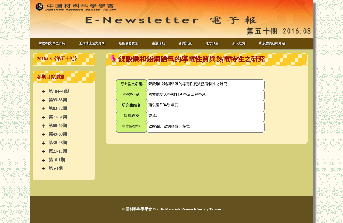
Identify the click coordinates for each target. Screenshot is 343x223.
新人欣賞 (238, 43)
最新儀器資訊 (128, 43)
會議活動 (158, 43)
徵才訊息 (212, 43)
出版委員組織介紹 (272, 43)
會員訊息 (185, 43)
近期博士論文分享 (92, 43)
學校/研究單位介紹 (52, 43)
